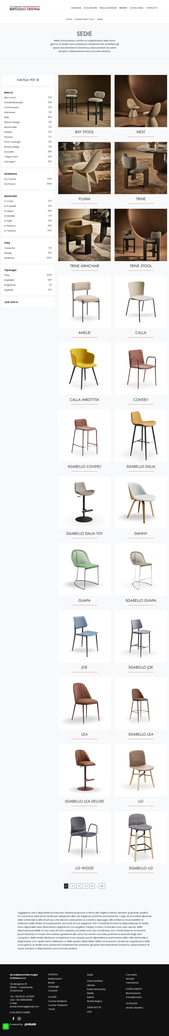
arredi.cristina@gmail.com (24, 1006)
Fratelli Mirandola (14, 102)
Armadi (130, 978)
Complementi (134, 997)
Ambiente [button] (10, 174)
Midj (7, 117)
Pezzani (9, 137)
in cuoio (10, 201)
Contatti (152, 7)
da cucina (11, 179)
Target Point (12, 156)
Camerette (132, 982)
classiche (10, 248)
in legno (10, 211)
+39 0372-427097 (24, 996)
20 (102, 886)
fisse (8, 275)
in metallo (10, 216)
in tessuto (11, 230)
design (9, 253)
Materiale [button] (10, 196)
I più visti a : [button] (11, 302)
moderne (10, 258)
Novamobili (11, 127)
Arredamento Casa (84, 19)
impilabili (10, 280)
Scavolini (10, 151)
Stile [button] (7, 243)
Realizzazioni (108, 7)
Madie (90, 993)
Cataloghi (136, 7)
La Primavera (12, 107)
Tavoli (51, 1009)
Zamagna (11, 161)
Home (69, 19)
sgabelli (9, 289)
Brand (123, 7)
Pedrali (9, 132)
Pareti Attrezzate (96, 989)
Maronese (11, 112)
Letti (89, 1011)
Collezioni (90, 7)
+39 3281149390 (23, 999)
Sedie (100, 19)
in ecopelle (11, 206)
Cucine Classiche (58, 1005)
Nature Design (13, 122)
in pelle (9, 220)
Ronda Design (13, 146)
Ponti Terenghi (13, 142)
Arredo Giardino (134, 1007)
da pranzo (11, 184)
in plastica (11, 225)
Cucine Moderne (57, 1001)
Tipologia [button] (10, 270)
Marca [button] (8, 92)
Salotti (90, 997)
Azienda (76, 7)
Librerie (91, 985)
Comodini (131, 974)
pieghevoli (11, 285)
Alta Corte (11, 97)
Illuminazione (133, 993)
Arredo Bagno (94, 1001)
